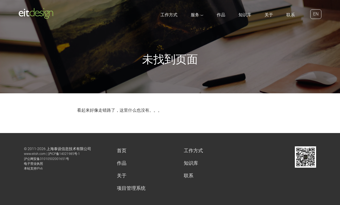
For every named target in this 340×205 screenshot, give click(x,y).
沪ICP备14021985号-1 (64, 154)
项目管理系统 (131, 188)
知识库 (245, 14)
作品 (221, 14)
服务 (197, 14)
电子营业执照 (33, 164)
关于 (269, 14)
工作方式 (168, 14)
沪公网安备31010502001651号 (46, 159)
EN (315, 14)
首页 (121, 150)
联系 (290, 14)
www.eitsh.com (35, 154)
